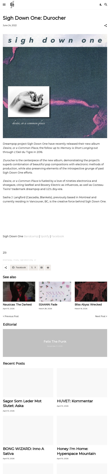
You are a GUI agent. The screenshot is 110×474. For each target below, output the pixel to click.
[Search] (106, 4)
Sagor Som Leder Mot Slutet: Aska (22, 403)
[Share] (105, 25)
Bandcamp (31, 236)
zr (35, 260)
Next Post (100, 316)
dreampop (7, 260)
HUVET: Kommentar (75, 401)
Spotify (44, 236)
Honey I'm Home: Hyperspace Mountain (76, 451)
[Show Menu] (4, 4)
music (15, 260)
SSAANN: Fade (48, 304)
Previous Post (12, 316)
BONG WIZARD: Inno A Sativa (23, 451)
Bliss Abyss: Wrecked (88, 304)
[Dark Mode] (101, 4)
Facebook (57, 236)
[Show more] (48, 267)
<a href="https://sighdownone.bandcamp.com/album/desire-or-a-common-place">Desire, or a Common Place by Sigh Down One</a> (55, 216)
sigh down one (26, 260)
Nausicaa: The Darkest (17, 304)
